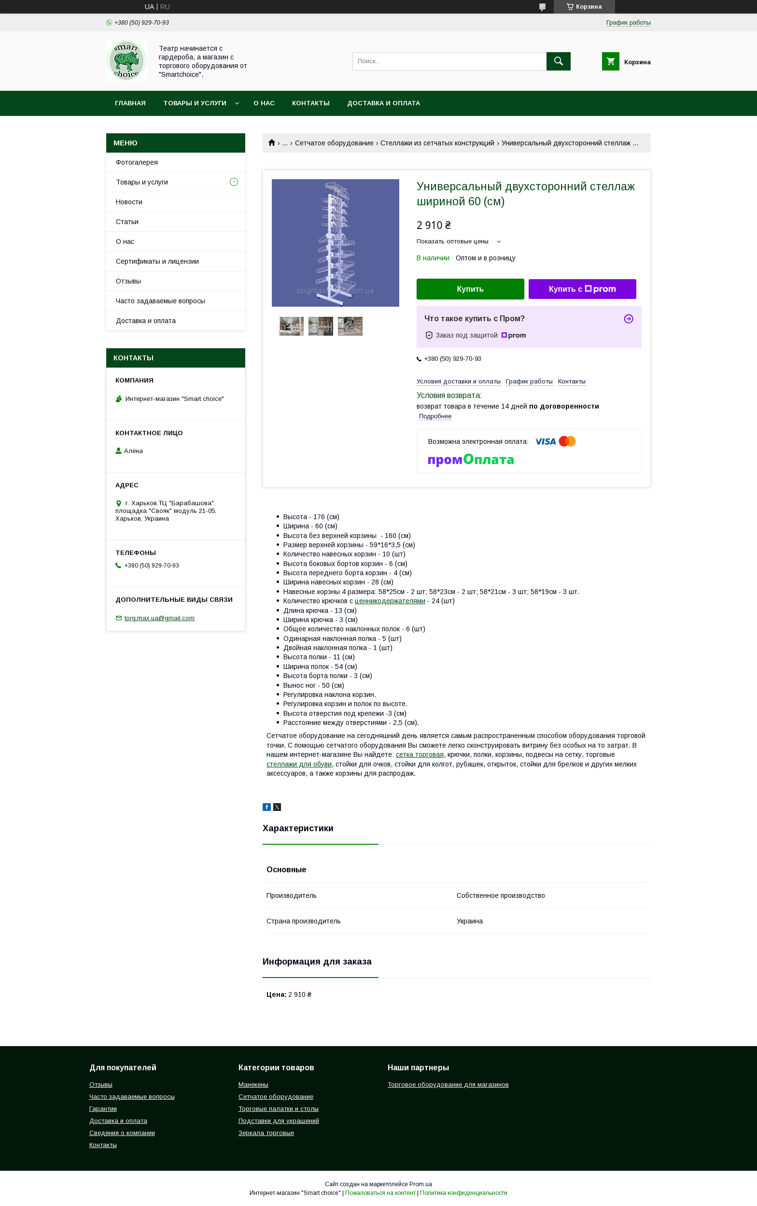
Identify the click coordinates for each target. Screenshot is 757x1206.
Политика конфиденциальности (463, 1193)
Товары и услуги (194, 103)
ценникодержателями (390, 601)
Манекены (253, 1084)
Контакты (311, 103)
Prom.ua (420, 1184)
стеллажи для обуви (299, 764)
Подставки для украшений (278, 1120)
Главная (130, 103)
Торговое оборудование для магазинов (448, 1084)
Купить (470, 289)
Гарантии (103, 1108)
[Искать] (559, 61)
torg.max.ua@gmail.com (160, 618)
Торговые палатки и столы (278, 1108)
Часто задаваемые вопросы (160, 301)
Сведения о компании (122, 1132)
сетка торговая (420, 754)
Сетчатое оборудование (334, 143)
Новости (129, 202)
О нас (264, 103)
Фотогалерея (137, 162)
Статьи (127, 222)
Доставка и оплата (383, 103)
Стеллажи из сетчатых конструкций (437, 143)
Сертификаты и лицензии (157, 261)
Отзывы (128, 281)
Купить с (582, 289)
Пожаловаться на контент (380, 1193)
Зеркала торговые (266, 1132)
